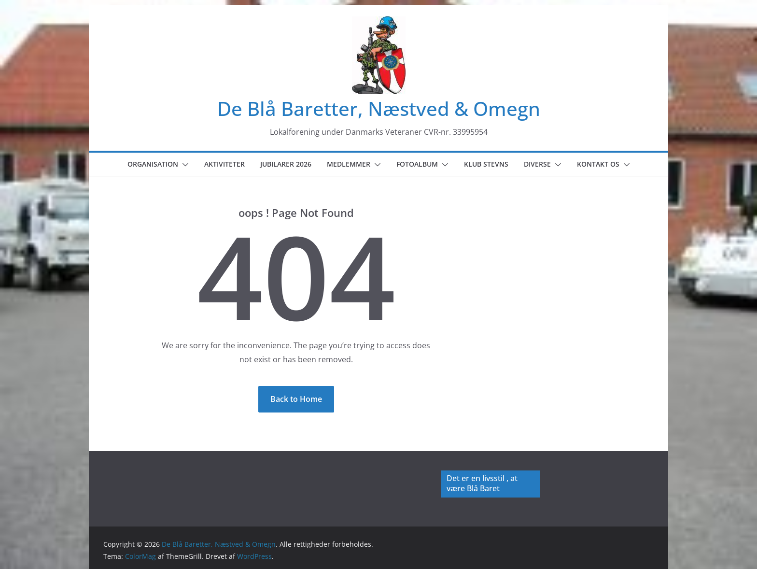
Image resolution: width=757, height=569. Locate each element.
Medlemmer (348, 164)
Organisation (152, 164)
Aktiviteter (224, 164)
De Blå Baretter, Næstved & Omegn (378, 108)
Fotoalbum (417, 164)
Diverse (537, 164)
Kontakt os (598, 164)
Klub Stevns (486, 164)
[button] (183, 164)
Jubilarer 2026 (285, 164)
